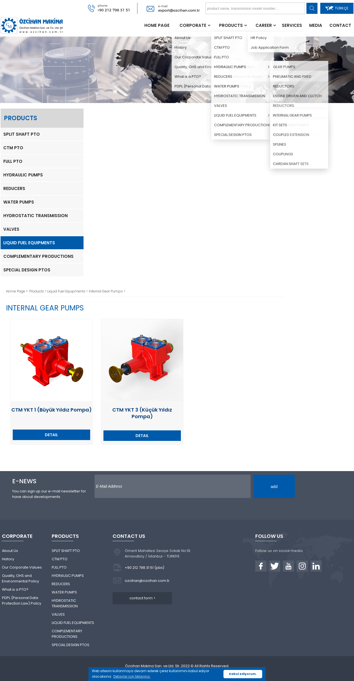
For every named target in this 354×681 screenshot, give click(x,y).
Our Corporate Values (22, 567)
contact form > (142, 598)
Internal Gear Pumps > (107, 291)
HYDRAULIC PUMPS (23, 175)
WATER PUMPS (18, 202)
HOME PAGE (157, 25)
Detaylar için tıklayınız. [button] (131, 676)
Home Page (16, 291)
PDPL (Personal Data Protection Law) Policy (21, 600)
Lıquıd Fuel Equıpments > (68, 291)
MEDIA (315, 25)
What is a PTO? (15, 589)
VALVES (11, 229)
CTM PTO (13, 148)
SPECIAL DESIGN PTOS (26, 270)
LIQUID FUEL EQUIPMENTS (29, 243)
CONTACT (340, 25)
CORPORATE (192, 25)
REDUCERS (14, 188)
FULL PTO (12, 161)
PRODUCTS (231, 25)
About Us (10, 550)
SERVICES (292, 25)
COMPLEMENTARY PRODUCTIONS (38, 256)
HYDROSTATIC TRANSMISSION (35, 216)
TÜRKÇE (336, 8)
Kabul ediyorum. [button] (243, 674)
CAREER (264, 25)
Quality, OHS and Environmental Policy (20, 578)
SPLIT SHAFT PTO (21, 134)
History (8, 559)
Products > (38, 291)
